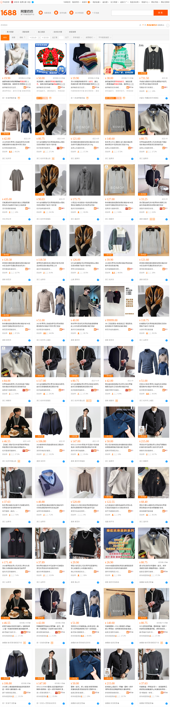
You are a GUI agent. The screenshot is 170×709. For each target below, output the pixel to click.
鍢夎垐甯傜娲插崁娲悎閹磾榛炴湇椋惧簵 (78, 693)
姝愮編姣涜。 (42, 91)
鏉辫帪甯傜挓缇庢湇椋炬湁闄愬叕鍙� (10, 87)
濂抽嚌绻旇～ (7, 91)
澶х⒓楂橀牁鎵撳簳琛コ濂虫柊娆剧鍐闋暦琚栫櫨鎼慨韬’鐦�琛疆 (85, 83)
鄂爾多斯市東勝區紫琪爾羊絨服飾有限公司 (147, 87)
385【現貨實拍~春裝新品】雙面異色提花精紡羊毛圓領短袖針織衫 (118, 325)
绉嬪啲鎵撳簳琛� (77, 91)
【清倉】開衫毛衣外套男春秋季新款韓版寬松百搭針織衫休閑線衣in (15, 446)
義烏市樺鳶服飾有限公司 (44, 572)
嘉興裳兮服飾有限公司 (113, 208)
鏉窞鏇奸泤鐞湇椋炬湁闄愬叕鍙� (10, 632)
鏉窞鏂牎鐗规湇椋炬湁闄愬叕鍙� (78, 632)
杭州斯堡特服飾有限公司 (44, 330)
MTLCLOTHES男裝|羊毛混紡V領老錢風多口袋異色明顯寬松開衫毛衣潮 (85, 446)
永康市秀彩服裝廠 (146, 330)
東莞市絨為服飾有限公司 (113, 330)
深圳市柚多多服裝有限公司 (44, 451)
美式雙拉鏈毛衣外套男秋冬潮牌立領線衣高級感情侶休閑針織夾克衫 (153, 204)
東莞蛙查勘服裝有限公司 (147, 269)
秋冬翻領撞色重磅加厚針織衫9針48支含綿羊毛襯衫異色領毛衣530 (16, 325)
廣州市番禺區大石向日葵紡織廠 (113, 572)
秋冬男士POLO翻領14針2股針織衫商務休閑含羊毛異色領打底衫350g (118, 143)
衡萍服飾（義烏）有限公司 (10, 511)
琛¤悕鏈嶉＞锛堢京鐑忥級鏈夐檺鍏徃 (147, 693)
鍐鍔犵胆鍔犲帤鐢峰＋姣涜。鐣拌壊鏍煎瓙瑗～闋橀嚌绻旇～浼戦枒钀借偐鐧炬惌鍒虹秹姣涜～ (152, 567)
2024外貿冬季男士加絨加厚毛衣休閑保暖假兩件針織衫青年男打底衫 (15, 143)
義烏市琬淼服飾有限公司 (44, 269)
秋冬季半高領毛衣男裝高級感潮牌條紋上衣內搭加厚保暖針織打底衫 (84, 325)
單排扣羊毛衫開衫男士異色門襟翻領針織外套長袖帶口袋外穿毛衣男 (153, 446)
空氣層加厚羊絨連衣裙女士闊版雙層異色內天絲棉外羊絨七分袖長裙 (15, 204)
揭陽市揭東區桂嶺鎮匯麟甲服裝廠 (147, 208)
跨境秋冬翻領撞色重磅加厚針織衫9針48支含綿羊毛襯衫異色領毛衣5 (16, 264)
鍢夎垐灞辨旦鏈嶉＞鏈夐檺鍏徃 (147, 572)
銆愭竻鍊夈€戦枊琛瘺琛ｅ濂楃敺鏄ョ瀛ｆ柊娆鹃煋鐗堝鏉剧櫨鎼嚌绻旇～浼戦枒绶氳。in (16, 627)
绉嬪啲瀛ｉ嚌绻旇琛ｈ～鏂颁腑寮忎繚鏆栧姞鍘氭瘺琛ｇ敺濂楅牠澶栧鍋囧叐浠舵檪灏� (153, 688)
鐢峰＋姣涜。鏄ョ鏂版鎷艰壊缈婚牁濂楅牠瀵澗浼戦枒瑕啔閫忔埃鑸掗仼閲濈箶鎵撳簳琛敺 (84, 688)
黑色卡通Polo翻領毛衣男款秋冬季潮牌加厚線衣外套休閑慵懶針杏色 (152, 506)
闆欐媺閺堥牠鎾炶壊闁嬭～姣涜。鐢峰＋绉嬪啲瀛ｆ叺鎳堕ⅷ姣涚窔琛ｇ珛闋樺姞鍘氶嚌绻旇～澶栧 (50, 627)
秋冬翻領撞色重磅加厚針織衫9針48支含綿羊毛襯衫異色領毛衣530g (85, 143)
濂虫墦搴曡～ (90, 91)
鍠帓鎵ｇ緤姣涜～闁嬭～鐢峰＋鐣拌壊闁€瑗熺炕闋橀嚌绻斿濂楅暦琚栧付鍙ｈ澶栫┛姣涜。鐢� (119, 688)
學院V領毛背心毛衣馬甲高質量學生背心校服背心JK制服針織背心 (84, 567)
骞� (28, 87)
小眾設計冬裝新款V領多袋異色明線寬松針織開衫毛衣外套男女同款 (84, 204)
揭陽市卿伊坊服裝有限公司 (113, 390)
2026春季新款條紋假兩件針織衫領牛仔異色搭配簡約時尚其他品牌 (50, 506)
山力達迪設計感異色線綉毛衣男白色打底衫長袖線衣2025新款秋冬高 (118, 506)
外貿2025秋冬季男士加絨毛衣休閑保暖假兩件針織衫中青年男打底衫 (153, 385)
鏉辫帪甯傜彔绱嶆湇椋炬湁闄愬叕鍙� (44, 87)
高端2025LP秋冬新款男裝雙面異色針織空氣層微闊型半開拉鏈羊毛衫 (84, 506)
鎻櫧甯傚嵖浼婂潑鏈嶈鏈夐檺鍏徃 (44, 632)
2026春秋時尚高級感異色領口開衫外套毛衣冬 (50, 446)
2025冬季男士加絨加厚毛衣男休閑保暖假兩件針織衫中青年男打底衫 (50, 325)
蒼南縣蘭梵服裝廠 (146, 511)
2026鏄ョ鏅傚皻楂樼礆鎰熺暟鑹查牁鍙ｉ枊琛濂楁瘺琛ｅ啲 (16, 688)
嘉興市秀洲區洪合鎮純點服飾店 (113, 451)
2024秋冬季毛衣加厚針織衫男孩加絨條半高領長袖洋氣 (118, 264)
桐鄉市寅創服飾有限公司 (147, 451)
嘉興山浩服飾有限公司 (78, 148)
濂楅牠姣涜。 (52, 91)
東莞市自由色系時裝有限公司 (78, 511)
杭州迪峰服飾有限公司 (44, 208)
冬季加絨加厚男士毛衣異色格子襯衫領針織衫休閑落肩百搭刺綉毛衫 (153, 143)
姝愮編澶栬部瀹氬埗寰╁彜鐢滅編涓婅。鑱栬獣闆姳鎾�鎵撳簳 (119, 83)
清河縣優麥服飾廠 (9, 208)
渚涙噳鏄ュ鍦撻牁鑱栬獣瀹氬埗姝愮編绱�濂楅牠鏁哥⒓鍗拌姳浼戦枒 (50, 83)
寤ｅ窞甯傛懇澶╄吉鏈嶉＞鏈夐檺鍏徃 (44, 693)
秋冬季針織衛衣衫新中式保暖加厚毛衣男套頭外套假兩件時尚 (15, 506)
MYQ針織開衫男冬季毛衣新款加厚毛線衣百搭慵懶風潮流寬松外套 (50, 385)
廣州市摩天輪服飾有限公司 (78, 451)
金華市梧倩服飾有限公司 (44, 511)
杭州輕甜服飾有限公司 (10, 148)
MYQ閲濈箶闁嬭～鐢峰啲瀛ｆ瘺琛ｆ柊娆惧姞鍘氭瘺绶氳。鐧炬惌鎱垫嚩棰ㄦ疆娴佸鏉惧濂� (153, 627)
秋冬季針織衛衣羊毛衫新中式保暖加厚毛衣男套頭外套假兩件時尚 (50, 567)
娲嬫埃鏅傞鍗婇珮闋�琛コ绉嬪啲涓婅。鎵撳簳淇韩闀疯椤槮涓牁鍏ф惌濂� (16, 83)
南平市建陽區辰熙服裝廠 (113, 511)
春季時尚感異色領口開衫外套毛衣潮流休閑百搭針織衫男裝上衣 (50, 264)
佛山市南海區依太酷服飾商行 (78, 572)
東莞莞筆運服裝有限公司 (10, 330)
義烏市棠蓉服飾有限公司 (10, 572)
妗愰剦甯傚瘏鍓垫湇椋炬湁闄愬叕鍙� (113, 693)
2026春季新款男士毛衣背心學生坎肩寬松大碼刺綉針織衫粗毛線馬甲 (15, 567)
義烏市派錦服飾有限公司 (78, 208)
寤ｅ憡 (28, 84)
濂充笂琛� (17, 91)
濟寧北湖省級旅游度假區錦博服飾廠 (78, 269)
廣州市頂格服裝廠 (77, 330)
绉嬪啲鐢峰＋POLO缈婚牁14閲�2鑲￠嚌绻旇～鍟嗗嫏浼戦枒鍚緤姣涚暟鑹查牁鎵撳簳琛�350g (119, 627)
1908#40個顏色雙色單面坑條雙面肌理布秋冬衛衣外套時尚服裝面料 (119, 567)
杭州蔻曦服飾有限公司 (113, 269)
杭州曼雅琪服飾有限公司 (44, 148)
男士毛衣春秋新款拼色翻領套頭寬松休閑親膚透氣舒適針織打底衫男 (118, 446)
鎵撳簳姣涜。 (121, 91)
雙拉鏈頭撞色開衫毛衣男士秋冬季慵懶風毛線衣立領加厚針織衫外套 (118, 385)
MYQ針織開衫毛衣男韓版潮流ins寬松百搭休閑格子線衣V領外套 (51, 143)
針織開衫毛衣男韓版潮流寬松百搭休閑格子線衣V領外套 (153, 325)
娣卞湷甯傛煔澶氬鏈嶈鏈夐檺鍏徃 (10, 693)
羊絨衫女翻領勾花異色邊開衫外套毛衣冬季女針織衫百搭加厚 (153, 83)
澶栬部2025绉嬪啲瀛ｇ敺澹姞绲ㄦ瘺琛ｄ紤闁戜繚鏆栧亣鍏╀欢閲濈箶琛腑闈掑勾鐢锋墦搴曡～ (85, 627)
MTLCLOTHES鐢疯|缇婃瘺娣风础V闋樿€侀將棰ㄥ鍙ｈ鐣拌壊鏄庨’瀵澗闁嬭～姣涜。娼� (50, 688)
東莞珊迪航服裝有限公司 (10, 269)
